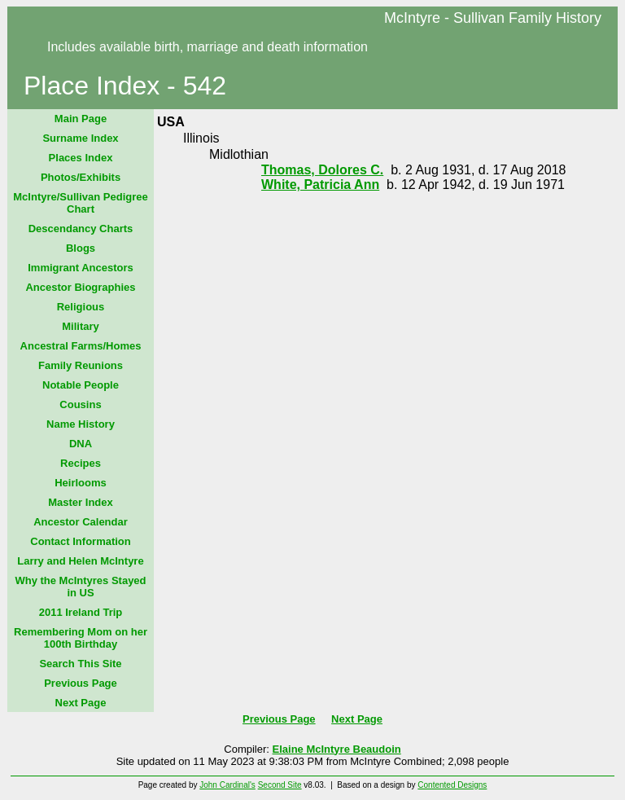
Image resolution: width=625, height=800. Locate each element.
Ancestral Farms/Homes (81, 346)
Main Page (81, 118)
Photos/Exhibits (80, 177)
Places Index (81, 158)
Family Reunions (80, 365)
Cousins (80, 404)
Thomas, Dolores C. (322, 170)
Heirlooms (81, 483)
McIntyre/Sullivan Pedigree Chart (80, 203)
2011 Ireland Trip (81, 612)
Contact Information (80, 541)
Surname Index (80, 138)
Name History (80, 424)
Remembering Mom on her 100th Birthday (80, 638)
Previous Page (80, 683)
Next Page (81, 703)
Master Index (80, 502)
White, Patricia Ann (320, 184)
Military (80, 326)
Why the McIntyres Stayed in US (80, 586)
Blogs (80, 248)
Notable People (80, 385)
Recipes (80, 463)
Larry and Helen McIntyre (80, 561)
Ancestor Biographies (80, 287)
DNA (80, 443)
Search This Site (80, 663)
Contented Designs (452, 784)
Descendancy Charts (80, 228)
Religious (81, 307)
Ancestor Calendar (80, 522)
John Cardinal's (227, 784)
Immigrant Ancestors (80, 268)
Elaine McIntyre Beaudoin (337, 749)
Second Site (280, 784)
